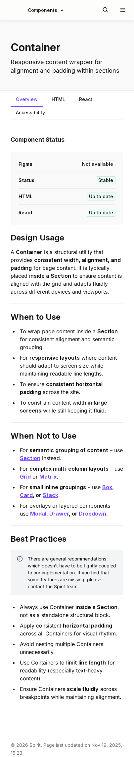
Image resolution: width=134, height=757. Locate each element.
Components (42, 10)
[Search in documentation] (106, 10)
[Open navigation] (123, 10)
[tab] (27, 100)
